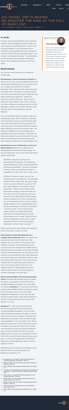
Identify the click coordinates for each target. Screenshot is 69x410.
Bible (48, 5)
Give (53, 8)
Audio (67, 5)
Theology (24, 5)
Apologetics (37, 5)
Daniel (19, 27)
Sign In (61, 8)
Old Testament (7, 27)
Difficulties (28, 27)
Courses (58, 5)
